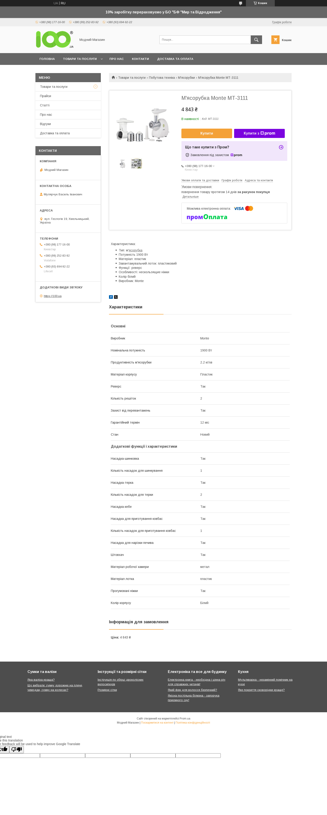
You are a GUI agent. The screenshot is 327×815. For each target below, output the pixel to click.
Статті (45, 105)
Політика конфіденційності (193, 722)
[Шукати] (256, 39)
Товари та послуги (80, 59)
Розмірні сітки (107, 690)
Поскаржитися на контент (157, 722)
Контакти (140, 59)
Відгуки (45, 124)
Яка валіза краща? (41, 679)
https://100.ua (53, 296)
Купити (207, 133)
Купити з (259, 133)
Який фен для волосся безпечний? (192, 690)
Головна (47, 59)
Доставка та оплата (175, 59)
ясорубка (135, 250)
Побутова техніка (162, 77)
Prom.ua (185, 718)
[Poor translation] (16, 749)
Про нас (116, 59)
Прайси (45, 96)
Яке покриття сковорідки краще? (261, 690)
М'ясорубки (186, 77)
